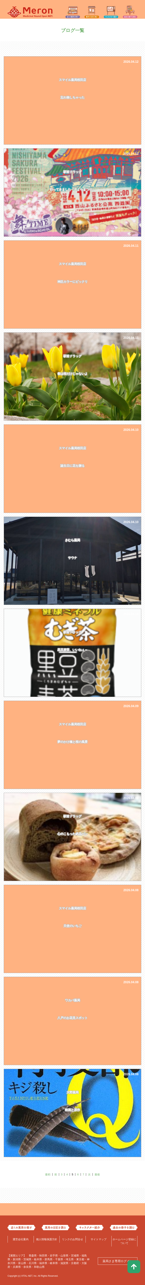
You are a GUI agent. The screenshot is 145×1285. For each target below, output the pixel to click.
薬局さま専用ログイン (118, 1261)
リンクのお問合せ (72, 1239)
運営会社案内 (21, 1239)
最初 (47, 1174)
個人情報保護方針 (46, 1239)
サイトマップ (98, 1239)
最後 (97, 1174)
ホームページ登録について (124, 1241)
